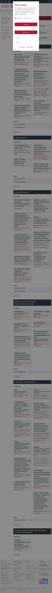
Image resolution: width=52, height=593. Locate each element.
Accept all (26, 24)
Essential (19, 18)
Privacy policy (29, 47)
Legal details (22, 47)
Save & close (26, 32)
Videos (28, 18)
